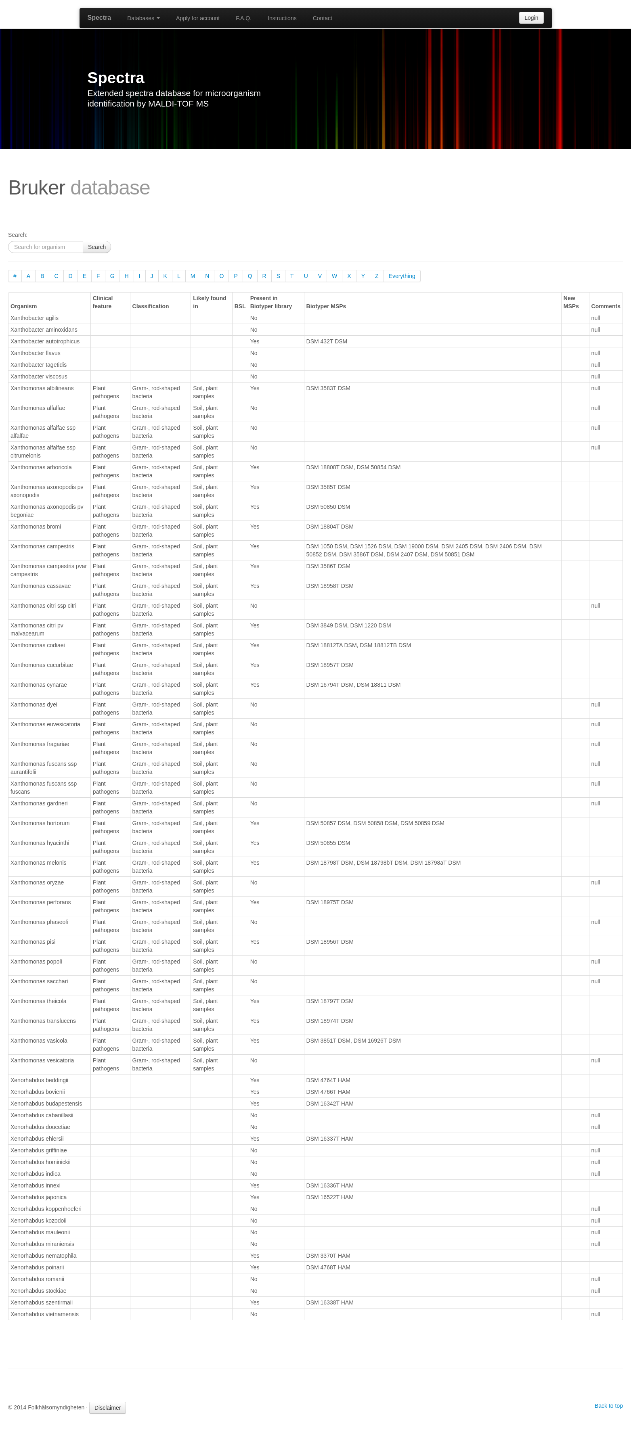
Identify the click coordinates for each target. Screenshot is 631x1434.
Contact (322, 18)
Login (531, 18)
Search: (17, 235)
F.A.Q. (244, 18)
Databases (143, 18)
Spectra (99, 17)
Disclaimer (107, 1408)
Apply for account (198, 18)
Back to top (609, 1406)
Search (97, 247)
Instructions (282, 18)
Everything (402, 276)
